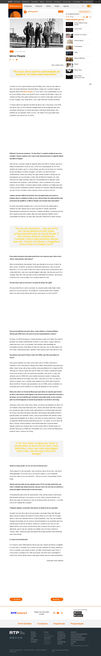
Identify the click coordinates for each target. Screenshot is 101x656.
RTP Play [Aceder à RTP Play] (49, 2)
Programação (77, 623)
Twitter (13, 638)
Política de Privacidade (16, 650)
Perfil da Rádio (25, 623)
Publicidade (13, 651)
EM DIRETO (46, 634)
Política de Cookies (29, 650)
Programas (28, 6)
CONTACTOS (60, 632)
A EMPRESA (73, 632)
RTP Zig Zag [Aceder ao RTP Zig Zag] (67, 2)
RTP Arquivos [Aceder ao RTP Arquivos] (87, 2)
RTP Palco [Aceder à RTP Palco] (57, 2)
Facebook (11, 638)
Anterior (17, 599)
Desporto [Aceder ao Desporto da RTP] (25, 2)
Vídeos (48, 6)
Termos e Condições (41, 650)
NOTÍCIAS (33, 632)
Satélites (59, 644)
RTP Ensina (34, 642)
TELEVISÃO (33, 636)
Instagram (16, 638)
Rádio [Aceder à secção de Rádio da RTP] (42, 2)
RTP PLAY (46, 632)
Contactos (42, 623)
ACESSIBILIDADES (61, 642)
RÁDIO (32, 638)
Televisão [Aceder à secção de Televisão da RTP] (34, 2)
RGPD (72, 644)
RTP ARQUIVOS (34, 640)
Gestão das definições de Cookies (80, 645)
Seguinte (56, 599)
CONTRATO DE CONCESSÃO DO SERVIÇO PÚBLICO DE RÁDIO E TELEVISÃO (78, 640)
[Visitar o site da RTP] (10, 2)
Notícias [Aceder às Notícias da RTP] (17, 2)
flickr (21, 638)
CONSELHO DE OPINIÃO (76, 636)
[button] (83, 6)
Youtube (19, 638)
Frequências (59, 623)
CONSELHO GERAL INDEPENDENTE (79, 634)
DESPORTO (33, 634)
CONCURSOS (47, 638)
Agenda (66, 6)
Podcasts (39, 6)
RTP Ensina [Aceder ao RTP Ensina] (76, 2)
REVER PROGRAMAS (49, 636)
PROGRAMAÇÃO (84, 11)
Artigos (57, 6)
